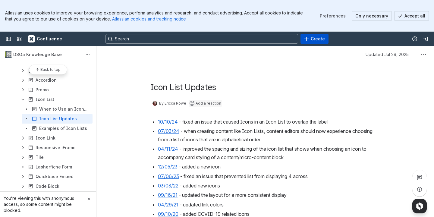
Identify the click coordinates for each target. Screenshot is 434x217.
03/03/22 (168, 186)
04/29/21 (168, 205)
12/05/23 (168, 167)
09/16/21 (168, 195)
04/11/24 (168, 149)
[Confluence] (45, 39)
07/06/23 (168, 176)
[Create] (314, 39)
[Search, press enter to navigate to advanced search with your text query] (201, 39)
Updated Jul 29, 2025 (387, 54)
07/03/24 (168, 131)
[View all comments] (419, 177)
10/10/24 (168, 122)
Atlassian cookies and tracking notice (149, 18)
